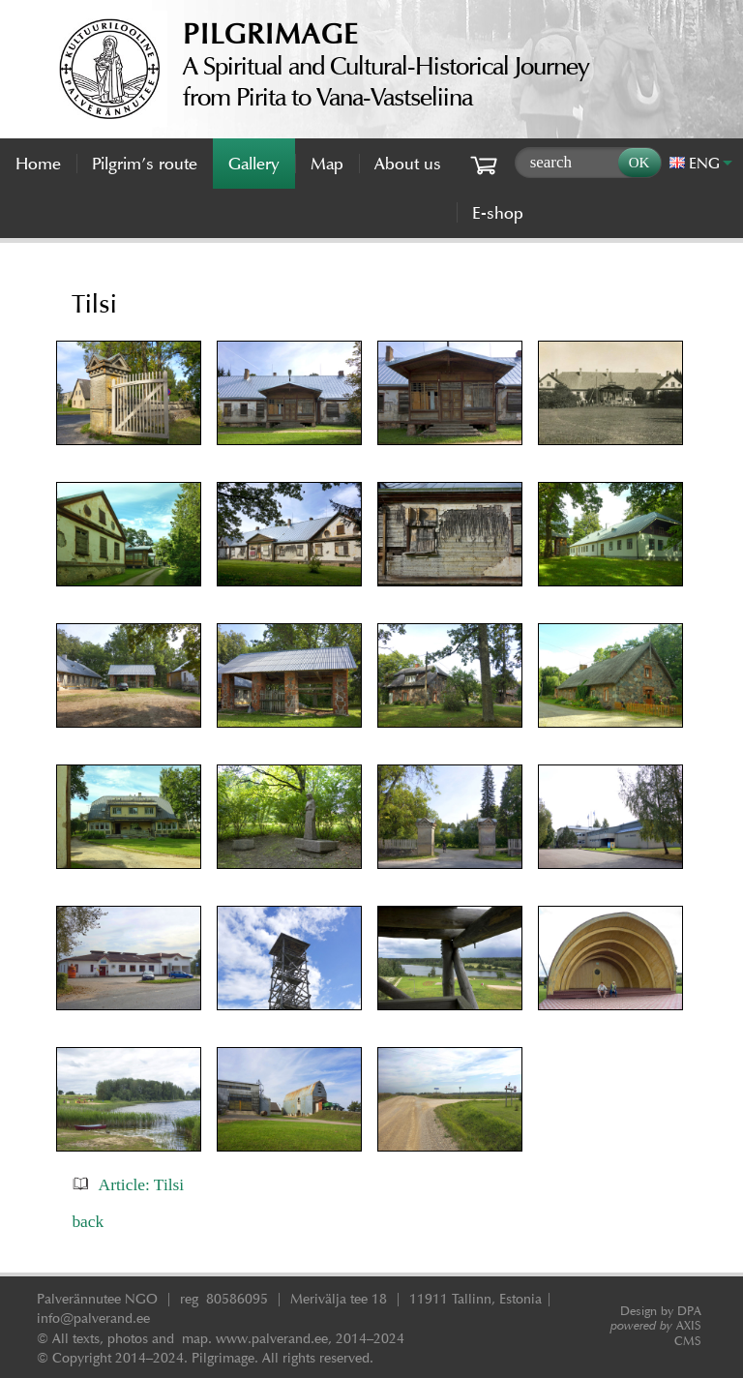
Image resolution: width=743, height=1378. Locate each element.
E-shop (497, 213)
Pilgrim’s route (144, 163)
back (88, 1221)
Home (38, 163)
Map (327, 163)
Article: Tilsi (142, 1184)
